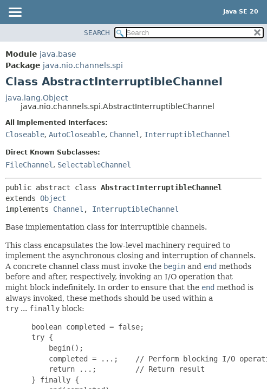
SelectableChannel (94, 164)
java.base (58, 54)
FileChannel (29, 164)
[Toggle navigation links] (14, 13)
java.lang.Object (36, 97)
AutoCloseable (77, 134)
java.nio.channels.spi (83, 65)
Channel (124, 134)
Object (53, 198)
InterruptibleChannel (187, 134)
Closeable (24, 134)
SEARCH (97, 33)
